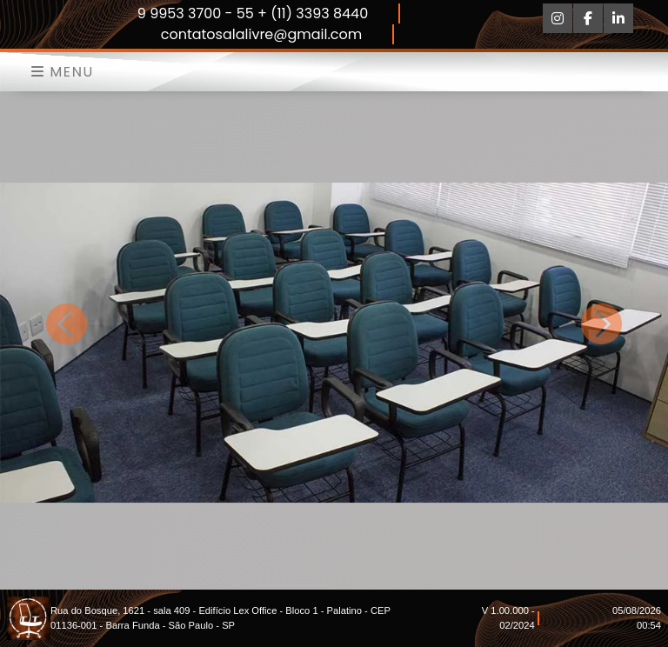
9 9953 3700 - (187, 13)
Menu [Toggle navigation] (62, 72)
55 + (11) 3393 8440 (303, 13)
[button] (67, 323)
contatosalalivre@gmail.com (262, 34)
